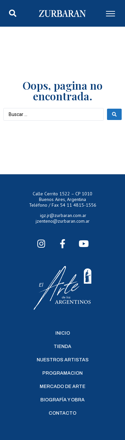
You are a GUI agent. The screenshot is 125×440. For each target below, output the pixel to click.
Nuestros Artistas (63, 359)
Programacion (62, 373)
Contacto (62, 413)
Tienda (62, 346)
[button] (12, 13)
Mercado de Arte (62, 386)
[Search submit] (114, 114)
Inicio (62, 333)
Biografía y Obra (62, 399)
